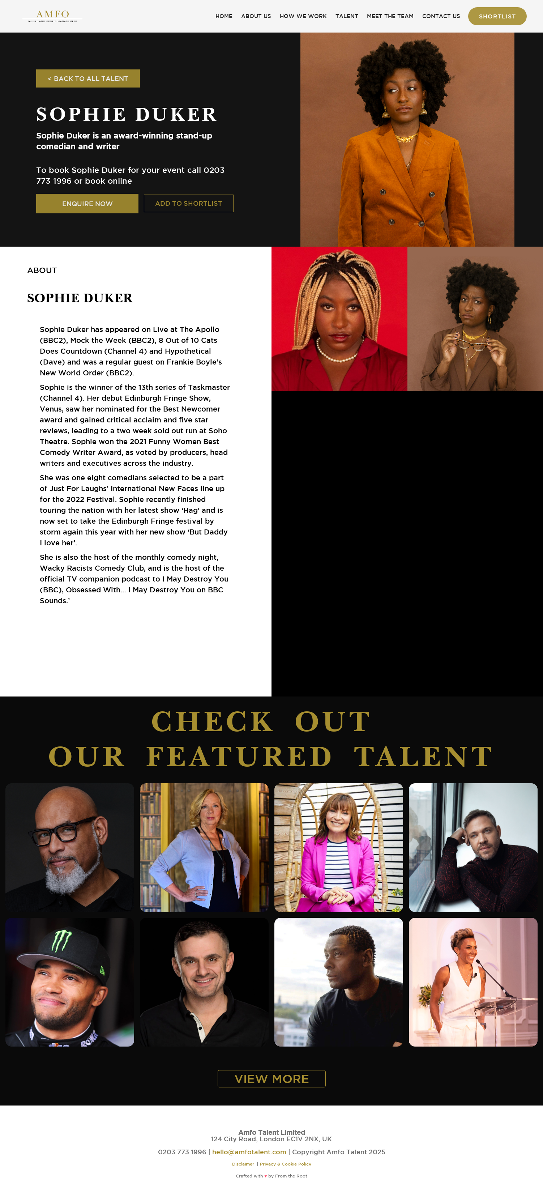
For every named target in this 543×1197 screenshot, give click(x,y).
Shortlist (497, 16)
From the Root (291, 1175)
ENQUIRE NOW (87, 203)
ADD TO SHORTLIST (188, 203)
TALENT (346, 16)
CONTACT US (441, 16)
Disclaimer (243, 1163)
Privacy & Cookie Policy (285, 1163)
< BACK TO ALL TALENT (88, 78)
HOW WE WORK (303, 16)
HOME (223, 16)
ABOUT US (256, 16)
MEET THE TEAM (390, 16)
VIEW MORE (271, 1078)
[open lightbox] (339, 319)
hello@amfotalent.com (249, 1151)
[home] (52, 16)
